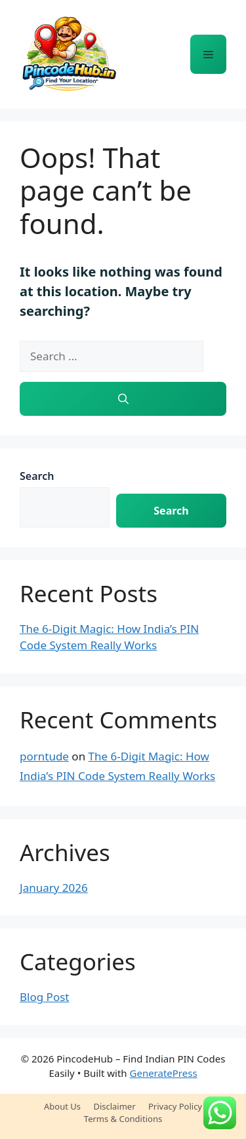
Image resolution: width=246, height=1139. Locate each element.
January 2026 (54, 887)
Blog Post (44, 996)
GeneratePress (163, 1073)
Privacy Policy (175, 1106)
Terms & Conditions (123, 1119)
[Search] (123, 399)
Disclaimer (114, 1106)
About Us (62, 1106)
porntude (44, 756)
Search (37, 476)
